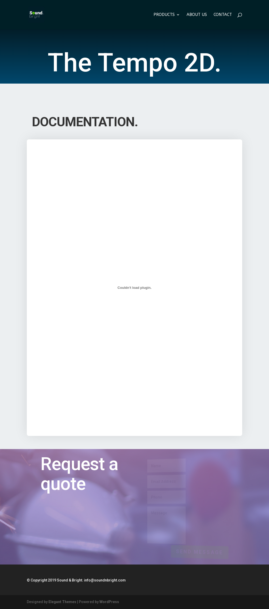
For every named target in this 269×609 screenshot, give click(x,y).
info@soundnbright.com (105, 580)
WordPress (109, 602)
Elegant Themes (62, 602)
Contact (223, 15)
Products (164, 15)
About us (197, 15)
